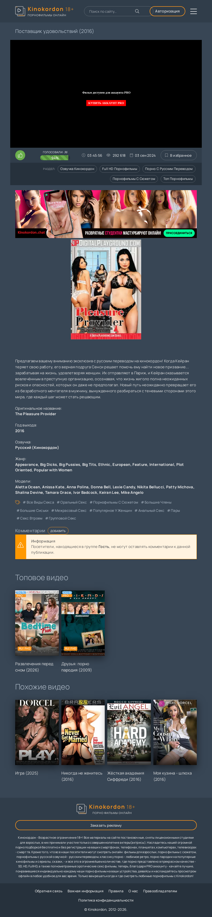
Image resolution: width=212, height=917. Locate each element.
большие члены (158, 502)
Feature (139, 464)
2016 (19, 430)
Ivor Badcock (85, 492)
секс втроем (31, 518)
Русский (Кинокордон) (37, 447)
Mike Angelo (132, 492)
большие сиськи (34, 510)
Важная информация (86, 891)
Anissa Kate (53, 487)
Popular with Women (53, 470)
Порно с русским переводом (169, 168)
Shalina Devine (29, 492)
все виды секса (40, 502)
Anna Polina (78, 487)
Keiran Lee (109, 492)
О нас (133, 891)
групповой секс (62, 518)
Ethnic (104, 464)
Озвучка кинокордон (77, 168)
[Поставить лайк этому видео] (20, 155)
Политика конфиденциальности (105, 900)
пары (175, 510)
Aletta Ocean (27, 487)
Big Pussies (69, 464)
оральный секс (73, 502)
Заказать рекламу (106, 825)
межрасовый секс (71, 510)
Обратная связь (49, 891)
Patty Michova (179, 487)
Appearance (26, 464)
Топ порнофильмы (178, 178)
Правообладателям (160, 891)
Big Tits (89, 464)
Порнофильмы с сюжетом (134, 178)
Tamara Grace (58, 492)
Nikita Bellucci (150, 487)
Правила (115, 891)
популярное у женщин (112, 510)
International (161, 464)
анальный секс (151, 510)
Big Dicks (48, 464)
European (121, 464)
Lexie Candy (124, 487)
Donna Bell (100, 487)
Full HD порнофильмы (119, 168)
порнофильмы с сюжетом (115, 502)
